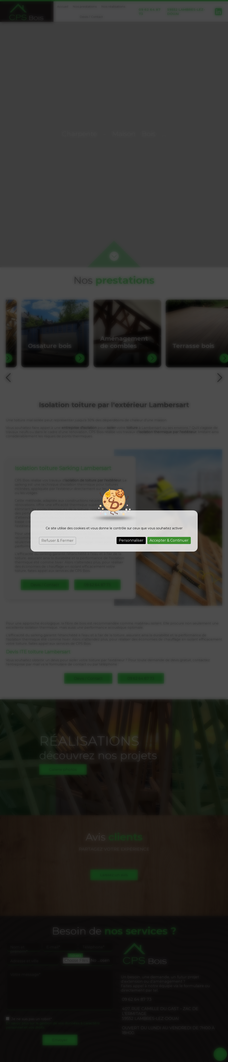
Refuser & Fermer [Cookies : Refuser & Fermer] (57, 540)
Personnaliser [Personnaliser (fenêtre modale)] (131, 540)
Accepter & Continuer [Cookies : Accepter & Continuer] (169, 540)
